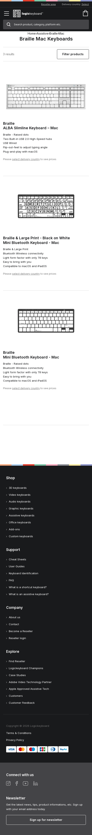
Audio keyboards (20, 501)
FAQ (11, 580)
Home (32, 33)
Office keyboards (20, 522)
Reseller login (17, 638)
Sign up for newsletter (46, 820)
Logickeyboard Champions (26, 668)
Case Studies (17, 675)
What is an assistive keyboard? (29, 594)
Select (85, 4)
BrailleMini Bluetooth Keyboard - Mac (31, 354)
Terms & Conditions (18, 733)
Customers (16, 695)
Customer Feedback (22, 702)
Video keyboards (20, 494)
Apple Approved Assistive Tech (29, 688)
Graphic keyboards (21, 508)
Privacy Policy (15, 740)
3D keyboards (18, 487)
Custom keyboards (21, 536)
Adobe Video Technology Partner (30, 682)
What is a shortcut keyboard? (28, 587)
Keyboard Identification (23, 573)
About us (14, 617)
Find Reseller (17, 661)
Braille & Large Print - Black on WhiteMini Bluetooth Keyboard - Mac (36, 240)
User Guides (17, 566)
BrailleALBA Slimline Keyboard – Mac (30, 125)
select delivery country (26, 159)
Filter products (73, 54)
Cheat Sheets (17, 559)
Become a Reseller (21, 631)
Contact (14, 624)
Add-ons (14, 529)
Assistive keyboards (21, 515)
